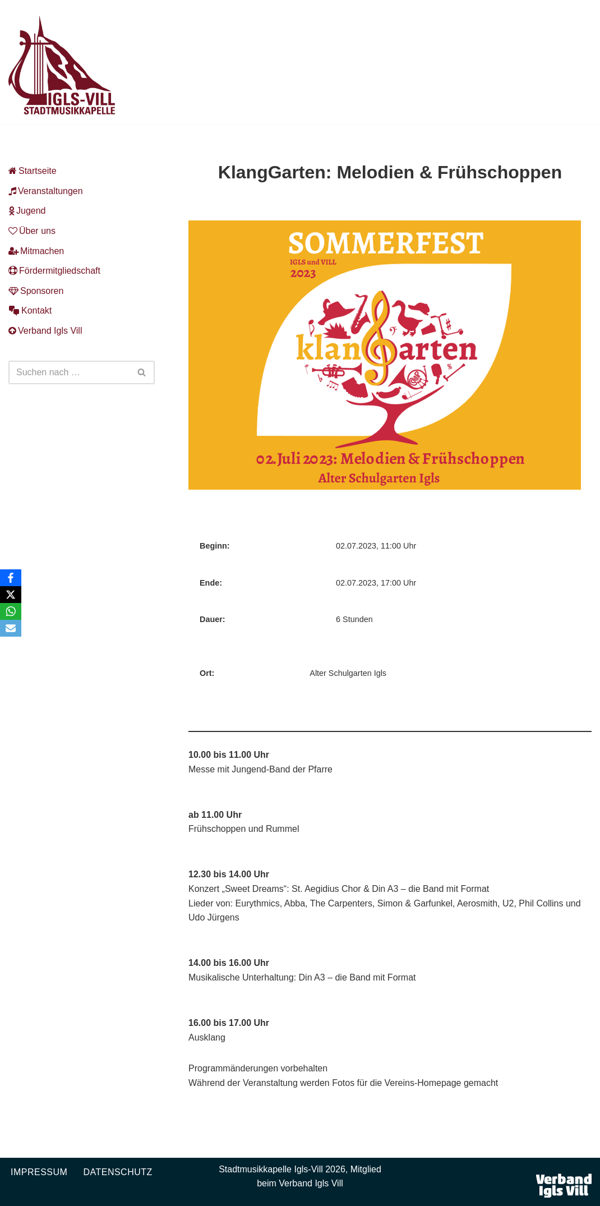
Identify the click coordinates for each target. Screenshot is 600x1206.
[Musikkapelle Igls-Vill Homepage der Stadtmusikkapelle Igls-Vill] (61, 65)
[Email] (10, 628)
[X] (10, 594)
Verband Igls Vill (45, 330)
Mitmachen (36, 251)
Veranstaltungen (45, 191)
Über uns (32, 231)
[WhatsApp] (10, 611)
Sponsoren (35, 291)
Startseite (32, 171)
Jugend (27, 210)
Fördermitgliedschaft (54, 270)
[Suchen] (69, 372)
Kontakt (30, 310)
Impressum (39, 1172)
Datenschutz (117, 1172)
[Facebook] (10, 577)
